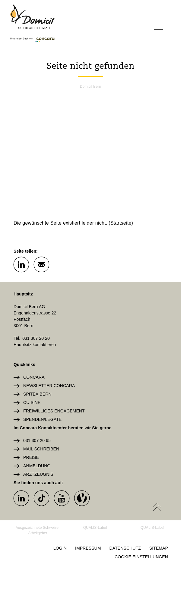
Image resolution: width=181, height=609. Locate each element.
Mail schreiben (41, 448)
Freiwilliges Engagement (54, 411)
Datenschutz (125, 548)
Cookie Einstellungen (141, 556)
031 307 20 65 (37, 440)
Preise (31, 457)
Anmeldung (36, 465)
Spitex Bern (37, 394)
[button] (21, 264)
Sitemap (158, 548)
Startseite (121, 223)
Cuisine (31, 402)
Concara (34, 377)
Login (60, 548)
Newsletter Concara (49, 385)
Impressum (88, 548)
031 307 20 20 (36, 338)
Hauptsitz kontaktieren (35, 344)
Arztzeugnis (38, 474)
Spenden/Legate (42, 419)
